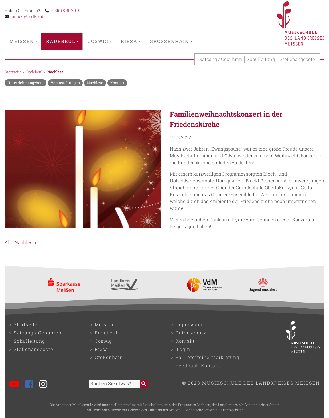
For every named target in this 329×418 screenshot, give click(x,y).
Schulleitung (261, 59)
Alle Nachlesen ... (23, 242)
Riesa (131, 41)
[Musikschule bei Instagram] (45, 385)
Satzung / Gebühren (220, 59)
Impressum (189, 324)
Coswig (100, 41)
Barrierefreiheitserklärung (207, 357)
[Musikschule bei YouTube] (16, 385)
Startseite (13, 72)
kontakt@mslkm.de (27, 16)
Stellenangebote (297, 59)
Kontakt (185, 341)
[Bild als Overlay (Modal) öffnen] (83, 169)
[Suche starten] (144, 384)
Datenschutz (191, 333)
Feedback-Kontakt (198, 365)
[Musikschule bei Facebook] (31, 385)
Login (183, 349)
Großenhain (171, 41)
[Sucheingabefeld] (114, 384)
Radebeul (62, 41)
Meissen (23, 41)
